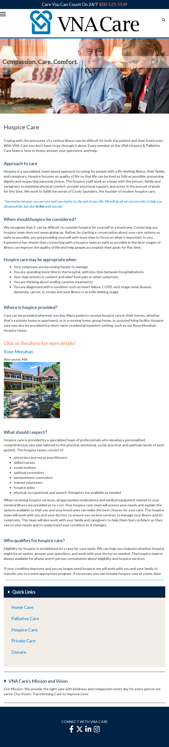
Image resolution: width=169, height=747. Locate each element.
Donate (18, 652)
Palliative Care (25, 618)
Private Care (23, 640)
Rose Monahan (18, 351)
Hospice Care (24, 629)
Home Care (22, 607)
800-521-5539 (113, 4)
